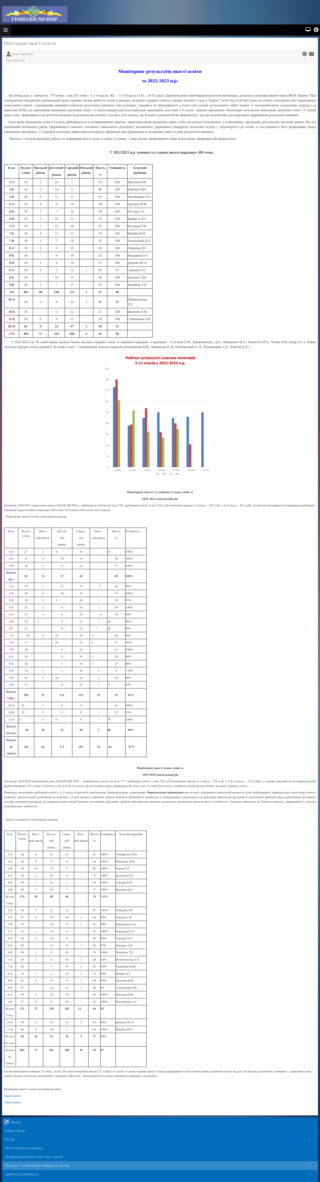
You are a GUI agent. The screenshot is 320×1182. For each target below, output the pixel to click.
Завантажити (12, 1095)
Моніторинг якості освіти (30, 43)
